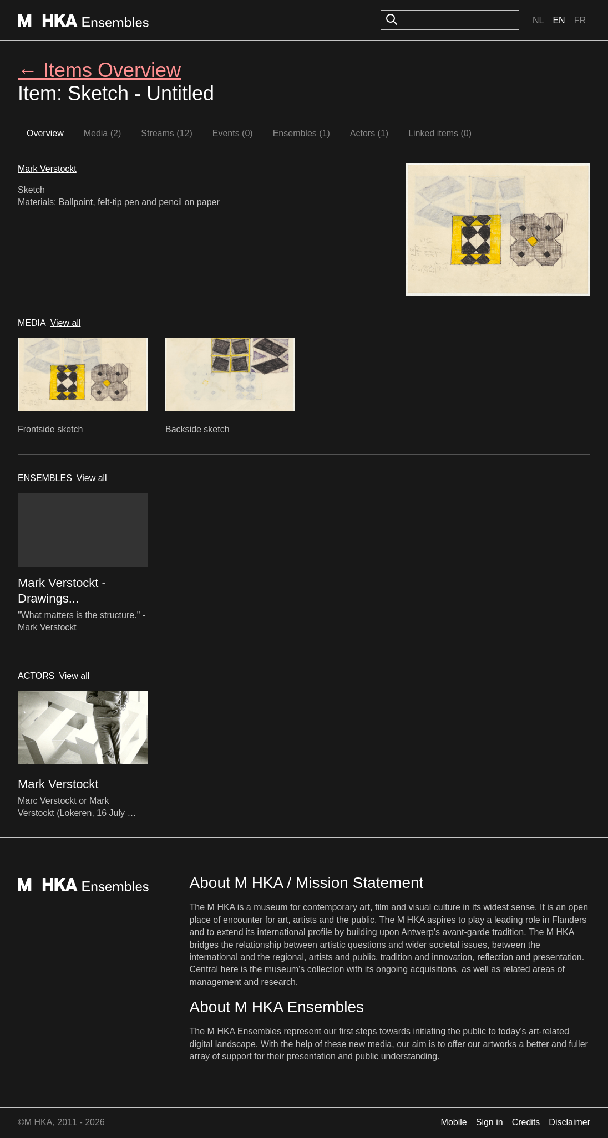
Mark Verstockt (47, 168)
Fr (580, 20)
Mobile (454, 1122)
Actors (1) (369, 133)
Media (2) (102, 133)
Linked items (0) (440, 133)
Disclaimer (569, 1122)
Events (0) (232, 133)
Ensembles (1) (301, 133)
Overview (45, 133)
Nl (538, 20)
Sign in (489, 1122)
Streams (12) (166, 133)
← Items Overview (99, 70)
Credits (526, 1122)
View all (65, 323)
